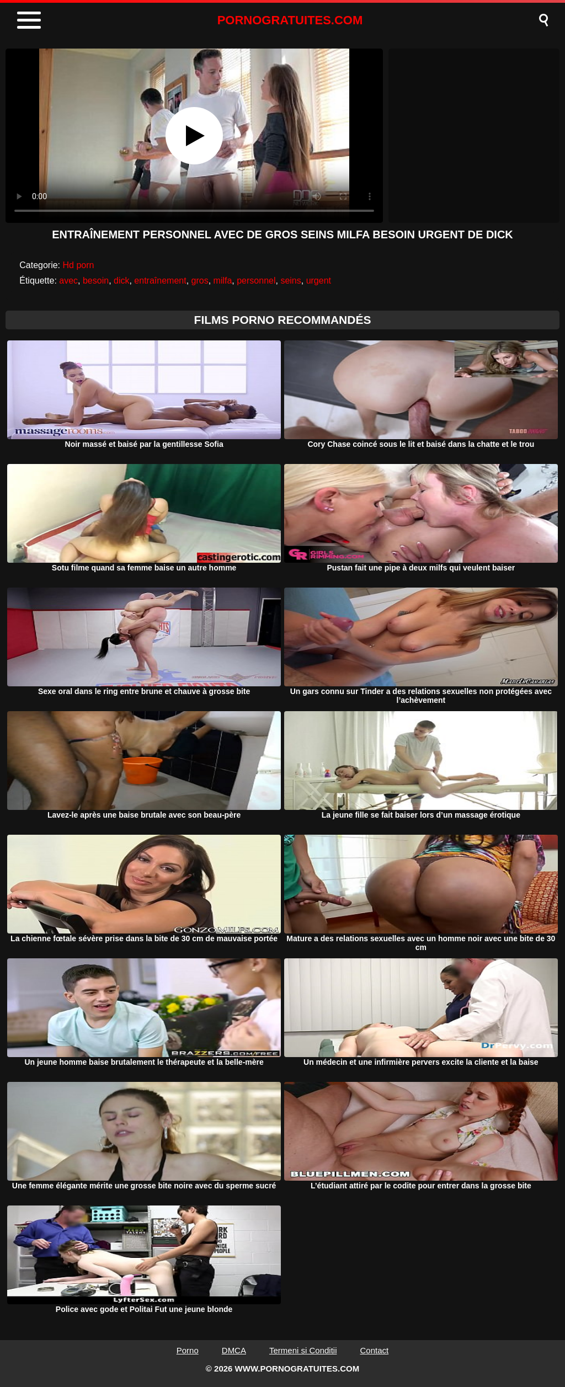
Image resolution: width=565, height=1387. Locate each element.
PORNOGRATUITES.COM (290, 20)
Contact (374, 1350)
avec (68, 280)
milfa (223, 280)
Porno (188, 1350)
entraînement (160, 280)
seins (290, 280)
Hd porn (78, 265)
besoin (96, 280)
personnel (256, 280)
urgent (318, 280)
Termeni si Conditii (303, 1350)
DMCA (234, 1350)
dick (121, 280)
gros (200, 280)
